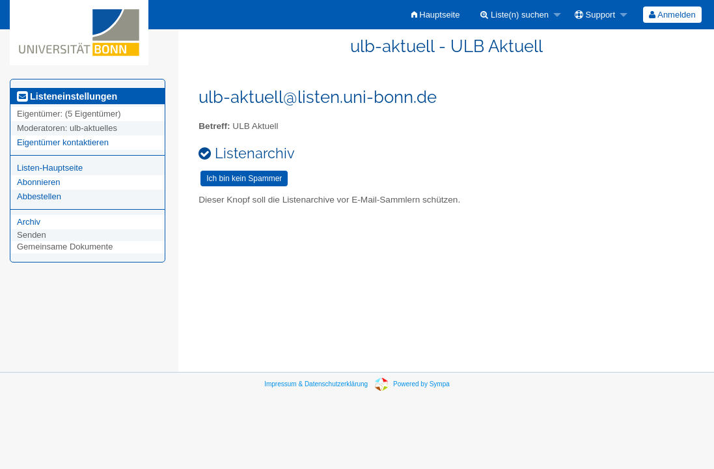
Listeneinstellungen (67, 96)
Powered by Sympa (421, 384)
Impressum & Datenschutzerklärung (316, 384)
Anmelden (672, 15)
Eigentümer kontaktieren (63, 142)
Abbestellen (39, 196)
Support (595, 15)
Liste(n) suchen (514, 15)
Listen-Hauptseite (50, 168)
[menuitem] (436, 14)
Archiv (28, 222)
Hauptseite (435, 15)
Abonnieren (39, 182)
